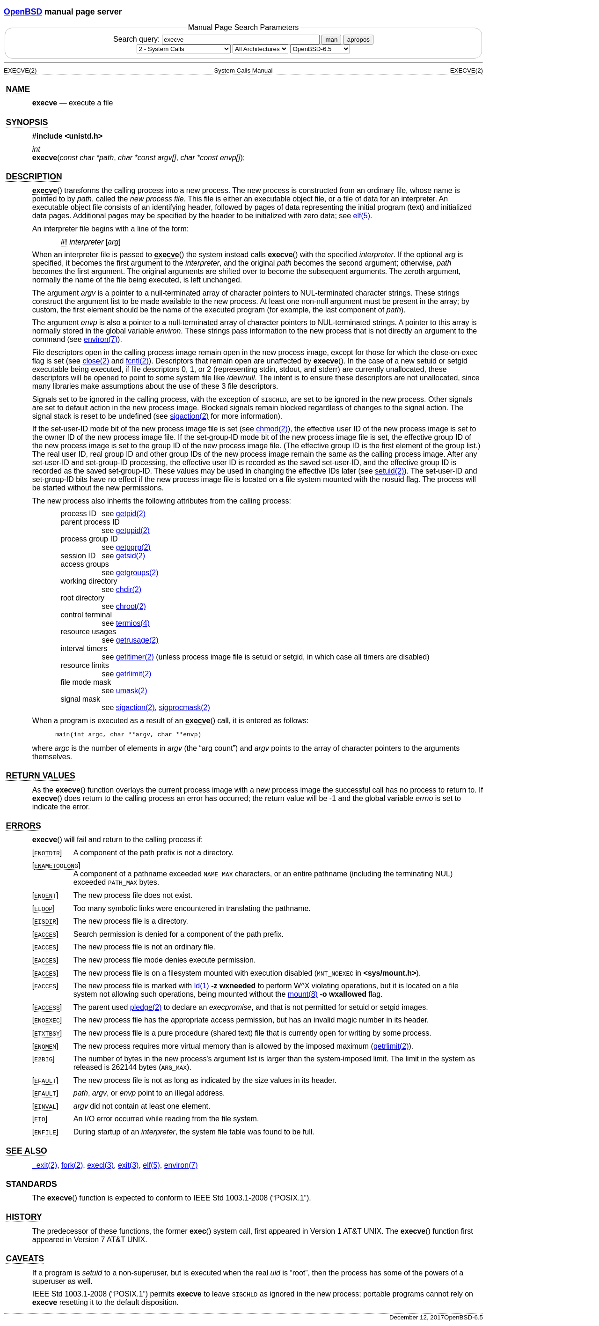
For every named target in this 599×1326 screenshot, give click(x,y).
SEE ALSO (26, 1152)
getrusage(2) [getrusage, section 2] (137, 640)
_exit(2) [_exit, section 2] (44, 1166)
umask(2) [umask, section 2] (131, 691)
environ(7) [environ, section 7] (100, 339)
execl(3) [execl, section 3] (100, 1166)
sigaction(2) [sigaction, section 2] (189, 416)
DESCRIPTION (34, 176)
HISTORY (24, 1218)
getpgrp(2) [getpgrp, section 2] (133, 547)
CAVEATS (25, 1260)
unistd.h (83, 136)
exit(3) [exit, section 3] (128, 1166)
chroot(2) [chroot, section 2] (131, 606)
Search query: (217, 39)
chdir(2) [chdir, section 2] (128, 589)
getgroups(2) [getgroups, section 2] (137, 573)
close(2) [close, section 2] (95, 361)
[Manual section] (184, 48)
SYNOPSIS (27, 122)
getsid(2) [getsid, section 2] (130, 556)
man (331, 39)
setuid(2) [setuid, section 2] (389, 471)
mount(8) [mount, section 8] (303, 996)
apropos (358, 39)
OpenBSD (23, 11)
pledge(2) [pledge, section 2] (146, 1009)
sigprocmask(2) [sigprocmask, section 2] (184, 707)
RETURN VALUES (40, 777)
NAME (18, 89)
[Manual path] (320, 48)
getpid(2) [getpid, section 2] (131, 514)
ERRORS (23, 827)
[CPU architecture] (260, 48)
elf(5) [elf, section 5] (361, 216)
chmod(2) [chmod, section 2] (272, 429)
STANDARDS (31, 1185)
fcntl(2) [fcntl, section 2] (137, 361)
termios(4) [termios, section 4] (133, 623)
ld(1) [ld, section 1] (201, 987)
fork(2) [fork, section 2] (72, 1166)
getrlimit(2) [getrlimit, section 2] (134, 674)
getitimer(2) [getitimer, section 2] (135, 657)
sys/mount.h (390, 974)
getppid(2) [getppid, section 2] (133, 530)
